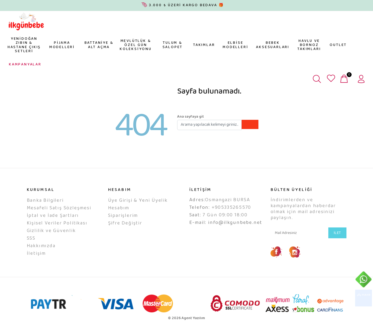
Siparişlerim (123, 216)
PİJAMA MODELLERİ (62, 45)
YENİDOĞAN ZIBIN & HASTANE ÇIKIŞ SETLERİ (24, 45)
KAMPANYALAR (25, 64)
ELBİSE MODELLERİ (235, 45)
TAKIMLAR (204, 45)
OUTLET (338, 45)
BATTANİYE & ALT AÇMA (99, 45)
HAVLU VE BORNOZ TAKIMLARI (309, 45)
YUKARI (363, 298)
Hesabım (118, 208)
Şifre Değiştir (125, 223)
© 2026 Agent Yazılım (186, 318)
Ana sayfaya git (190, 117)
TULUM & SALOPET (173, 45)
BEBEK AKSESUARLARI (272, 45)
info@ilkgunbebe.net (235, 223)
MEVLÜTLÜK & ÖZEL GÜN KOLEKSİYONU (136, 45)
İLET (337, 233)
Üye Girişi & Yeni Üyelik (138, 200)
